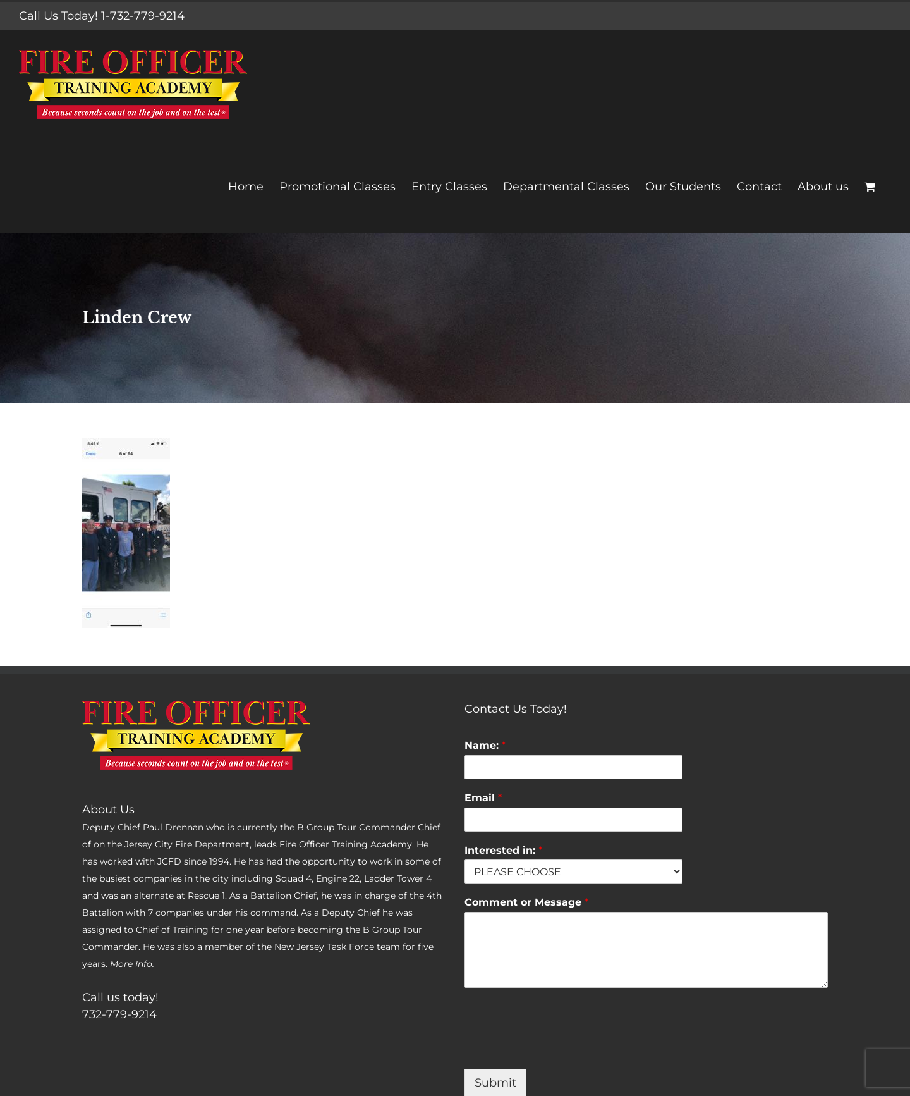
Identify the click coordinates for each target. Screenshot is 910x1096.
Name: (485, 745)
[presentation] (560, 1048)
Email (483, 798)
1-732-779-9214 (143, 16)
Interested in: (503, 850)
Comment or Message (526, 902)
